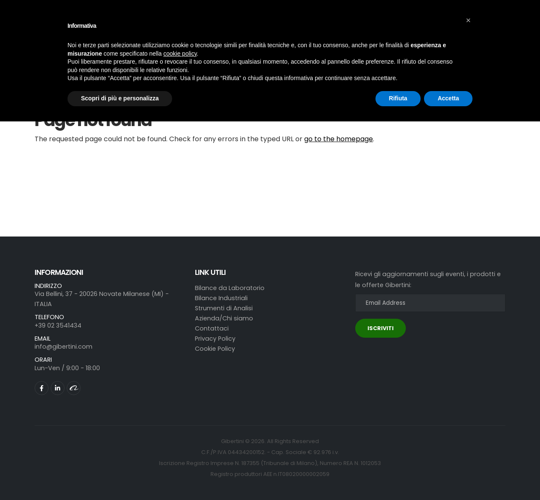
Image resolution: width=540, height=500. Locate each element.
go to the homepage (338, 139)
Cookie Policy (215, 348)
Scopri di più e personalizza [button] (120, 98)
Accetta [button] (448, 98)
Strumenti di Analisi (224, 308)
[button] (468, 20)
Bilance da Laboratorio (230, 288)
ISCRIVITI (380, 328)
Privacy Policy (215, 338)
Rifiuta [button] (398, 98)
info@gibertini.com (63, 346)
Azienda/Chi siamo (224, 318)
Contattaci (212, 328)
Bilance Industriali (221, 298)
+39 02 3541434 (58, 325)
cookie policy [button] (180, 53)
